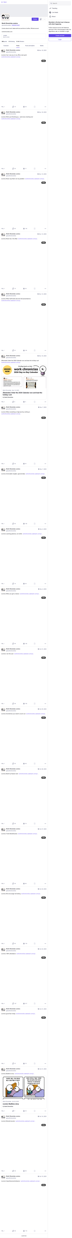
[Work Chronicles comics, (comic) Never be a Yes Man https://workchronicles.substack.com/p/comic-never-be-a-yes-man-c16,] (24, 261)
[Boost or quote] (14, 107)
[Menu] (44, 19)
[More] (45, 107)
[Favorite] (25, 107)
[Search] (60, 3)
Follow (35, 19)
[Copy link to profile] (40, 19)
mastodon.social (15, 25)
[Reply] (3, 107)
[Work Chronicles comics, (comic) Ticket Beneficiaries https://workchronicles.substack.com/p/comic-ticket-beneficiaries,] (24, 856)
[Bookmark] (35, 107)
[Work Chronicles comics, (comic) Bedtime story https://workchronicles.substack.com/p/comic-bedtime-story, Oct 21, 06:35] (24, 1090)
